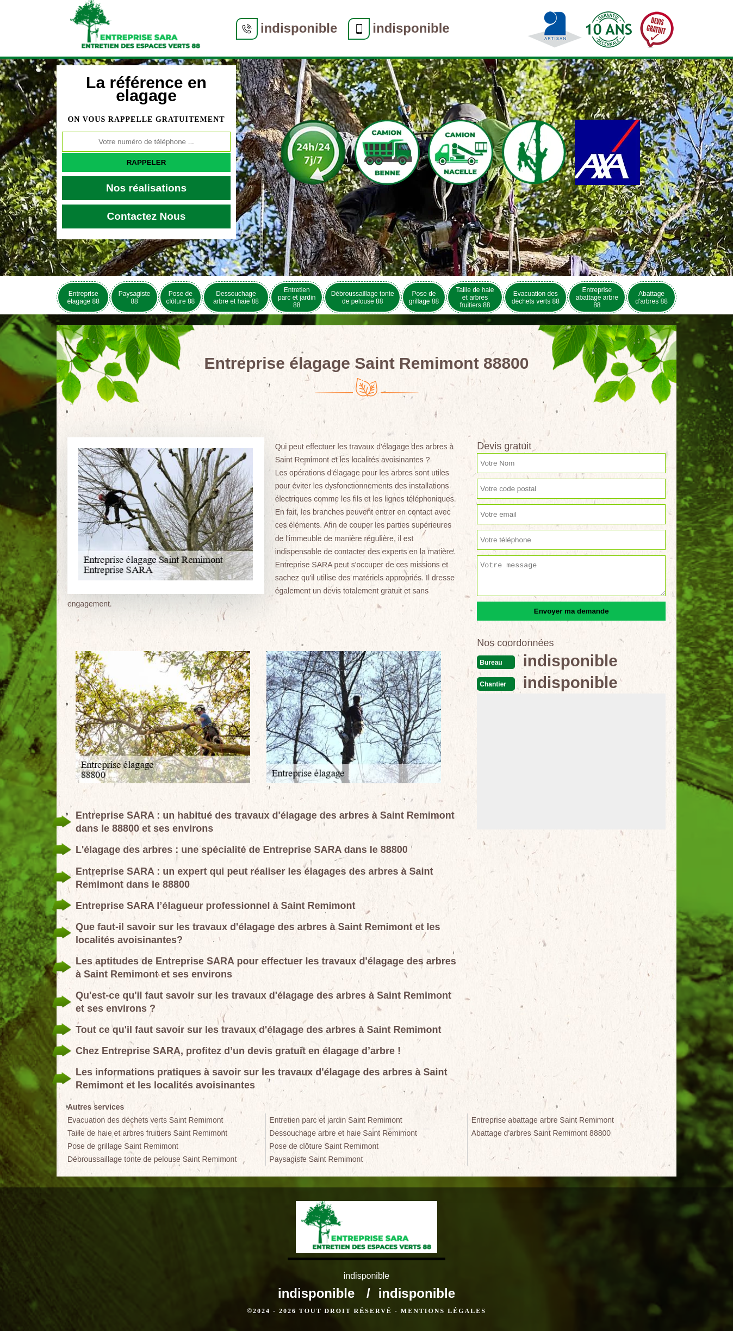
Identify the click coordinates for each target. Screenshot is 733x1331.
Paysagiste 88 (135, 297)
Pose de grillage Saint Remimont (122, 1146)
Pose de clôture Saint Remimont (323, 1146)
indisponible (298, 28)
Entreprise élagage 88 (83, 297)
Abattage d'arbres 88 (651, 297)
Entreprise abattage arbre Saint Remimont (542, 1120)
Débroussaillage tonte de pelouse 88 (362, 297)
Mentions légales (443, 1311)
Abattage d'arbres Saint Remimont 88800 (541, 1133)
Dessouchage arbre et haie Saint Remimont (343, 1133)
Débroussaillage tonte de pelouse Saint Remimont (152, 1159)
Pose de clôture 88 (180, 297)
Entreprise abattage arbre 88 (597, 297)
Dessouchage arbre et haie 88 (236, 297)
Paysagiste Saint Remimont (316, 1159)
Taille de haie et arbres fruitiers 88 (475, 297)
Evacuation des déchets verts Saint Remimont (145, 1120)
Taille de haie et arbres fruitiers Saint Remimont (147, 1133)
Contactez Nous (146, 216)
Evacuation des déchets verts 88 (536, 297)
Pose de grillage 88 (424, 297)
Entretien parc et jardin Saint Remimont (335, 1120)
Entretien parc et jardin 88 (296, 297)
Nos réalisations (146, 188)
